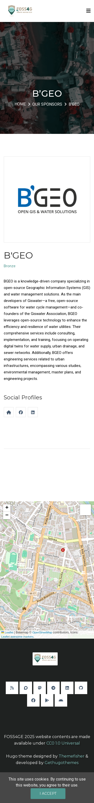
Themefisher (71, 756)
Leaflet (7, 632)
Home (20, 104)
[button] (23, 566)
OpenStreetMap (42, 632)
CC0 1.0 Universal (63, 743)
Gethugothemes (61, 762)
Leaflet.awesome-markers (17, 636)
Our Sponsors (47, 104)
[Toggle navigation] (88, 10)
